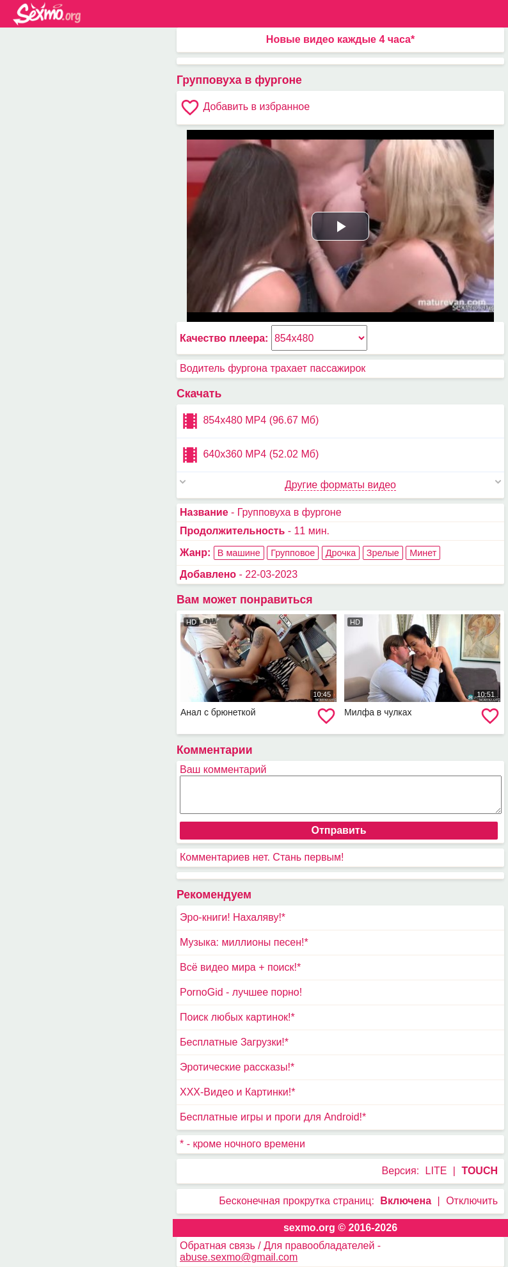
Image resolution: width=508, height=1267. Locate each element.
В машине (239, 553)
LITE (436, 1170)
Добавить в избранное (245, 107)
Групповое (293, 553)
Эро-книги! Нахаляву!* (232, 917)
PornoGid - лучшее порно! (241, 992)
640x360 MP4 (249, 455)
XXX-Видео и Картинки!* (237, 1092)
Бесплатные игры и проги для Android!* (273, 1117)
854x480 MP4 (249, 421)
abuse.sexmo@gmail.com (239, 1257)
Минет (422, 553)
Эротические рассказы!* (237, 1067)
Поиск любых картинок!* (237, 1017)
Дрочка (341, 553)
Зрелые (383, 553)
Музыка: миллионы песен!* (244, 942)
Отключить (472, 1200)
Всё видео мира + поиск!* (240, 967)
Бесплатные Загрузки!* (234, 1042)
